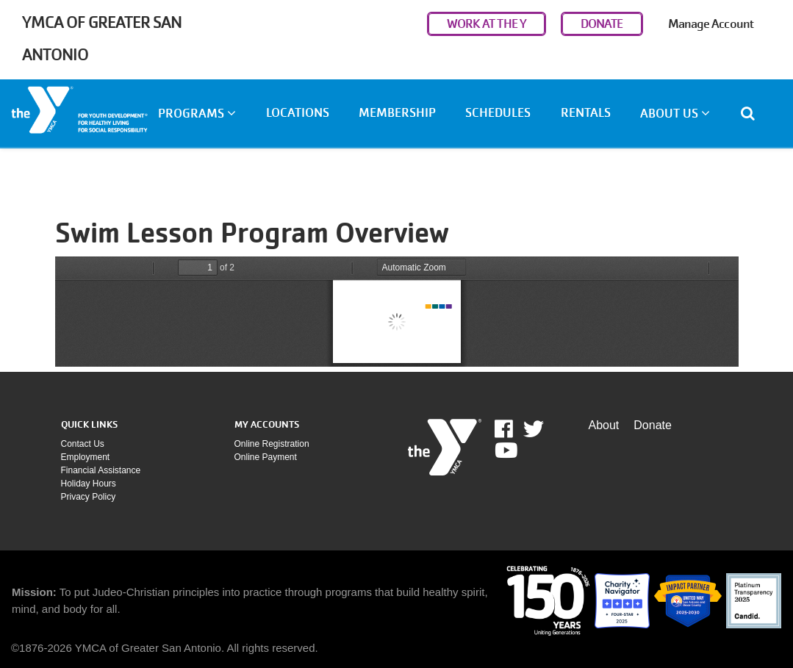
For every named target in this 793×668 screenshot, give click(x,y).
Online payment (265, 457)
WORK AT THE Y (486, 23)
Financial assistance (101, 470)
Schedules (498, 112)
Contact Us (82, 444)
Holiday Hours (88, 483)
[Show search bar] (753, 113)
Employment (85, 457)
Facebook (514, 429)
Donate (653, 425)
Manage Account (710, 23)
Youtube (505, 450)
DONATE (602, 23)
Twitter (533, 429)
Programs (197, 113)
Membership (397, 112)
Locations (297, 112)
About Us (675, 113)
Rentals (586, 112)
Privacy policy (88, 497)
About (604, 425)
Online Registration (271, 444)
